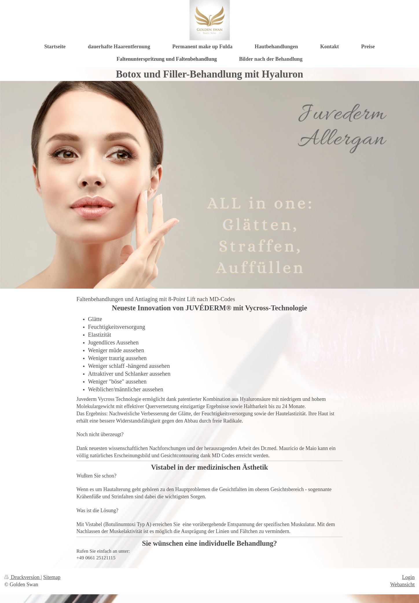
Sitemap (51, 577)
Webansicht (402, 584)
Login (408, 577)
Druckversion (22, 577)
